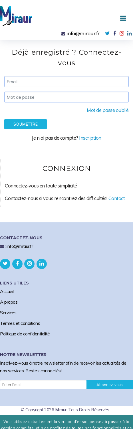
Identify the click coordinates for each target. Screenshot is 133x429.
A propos (8, 302)
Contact (116, 198)
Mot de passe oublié (108, 110)
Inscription (90, 138)
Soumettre (25, 124)
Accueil (7, 291)
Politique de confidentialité (25, 334)
